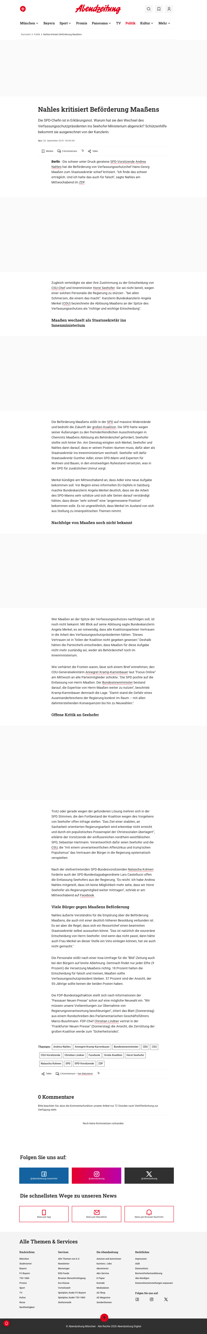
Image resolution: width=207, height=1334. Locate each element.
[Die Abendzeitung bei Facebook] (44, 1176)
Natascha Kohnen (140, 869)
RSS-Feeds (63, 1273)
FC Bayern (24, 1273)
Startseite (26, 34)
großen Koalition (104, 427)
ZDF (82, 182)
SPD (110, 422)
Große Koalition (113, 1055)
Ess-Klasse (63, 1283)
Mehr (162, 23)
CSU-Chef (58, 288)
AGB (137, 1263)
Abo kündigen (142, 1278)
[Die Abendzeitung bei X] (149, 1176)
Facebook (87, 895)
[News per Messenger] (44, 1214)
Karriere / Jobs (104, 1263)
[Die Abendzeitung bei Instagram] (96, 1176)
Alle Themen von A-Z (68, 1258)
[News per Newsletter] (96, 1214)
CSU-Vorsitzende (50, 1055)
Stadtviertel (25, 1263)
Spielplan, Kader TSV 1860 (71, 1297)
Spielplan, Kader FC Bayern (72, 1292)
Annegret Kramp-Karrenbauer (106, 672)
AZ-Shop (101, 1292)
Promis (81, 23)
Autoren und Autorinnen (109, 1258)
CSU (54, 847)
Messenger (64, 1268)
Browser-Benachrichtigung (72, 1278)
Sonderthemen (104, 1302)
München (27, 23)
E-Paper (101, 1278)
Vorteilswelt (64, 1288)
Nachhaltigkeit (27, 1307)
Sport (64, 23)
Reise (22, 1302)
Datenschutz (141, 1268)
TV (118, 23)
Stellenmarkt (64, 1302)
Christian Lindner (106, 1021)
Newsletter (63, 1263)
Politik (130, 23)
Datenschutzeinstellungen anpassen (154, 1283)
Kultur (145, 23)
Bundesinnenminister (117, 682)
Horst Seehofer (104, 288)
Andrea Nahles (62, 1046)
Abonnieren (103, 1268)
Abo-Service (103, 1273)
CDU (66, 303)
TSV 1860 (24, 1278)
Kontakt (101, 1283)
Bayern (49, 23)
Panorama (100, 23)
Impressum (141, 1258)
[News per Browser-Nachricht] (149, 1214)
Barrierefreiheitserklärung (148, 1273)
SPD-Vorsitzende (122, 162)
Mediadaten (103, 1288)
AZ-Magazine (103, 1297)
